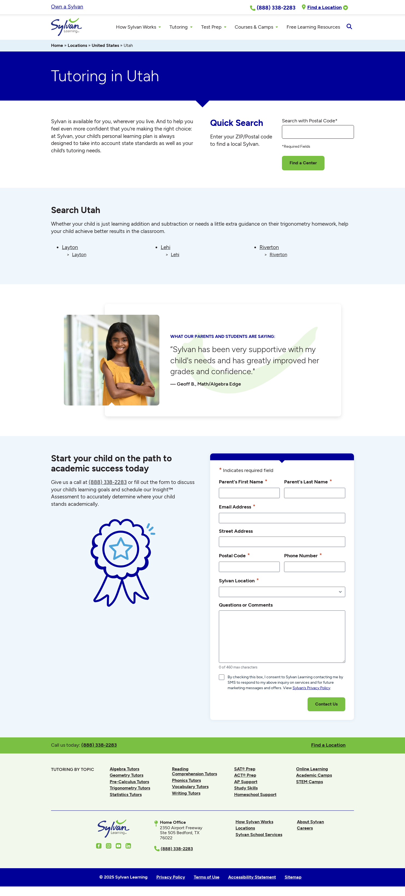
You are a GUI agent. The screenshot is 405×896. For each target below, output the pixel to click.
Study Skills (246, 789)
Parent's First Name (243, 483)
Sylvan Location (239, 582)
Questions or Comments (246, 606)
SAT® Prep (244, 770)
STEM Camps (309, 783)
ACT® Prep (245, 776)
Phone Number (303, 557)
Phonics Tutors (186, 781)
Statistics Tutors (126, 796)
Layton (70, 249)
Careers (305, 829)
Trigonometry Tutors (130, 789)
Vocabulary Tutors (190, 788)
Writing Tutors (186, 794)
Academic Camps (314, 776)
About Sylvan (310, 823)
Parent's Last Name (308, 483)
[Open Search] (349, 27)
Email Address (237, 508)
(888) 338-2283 (99, 746)
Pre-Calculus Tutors (129, 783)
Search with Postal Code (310, 122)
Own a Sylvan (67, 7)
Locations (77, 47)
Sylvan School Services (259, 836)
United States (105, 47)
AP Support (245, 783)
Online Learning (312, 770)
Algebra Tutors (124, 770)
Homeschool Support (255, 796)
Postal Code (234, 557)
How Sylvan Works (254, 823)
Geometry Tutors (126, 776)
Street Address (236, 532)
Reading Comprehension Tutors (194, 773)
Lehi (165, 249)
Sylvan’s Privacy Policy (311, 689)
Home (57, 47)
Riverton (269, 249)
